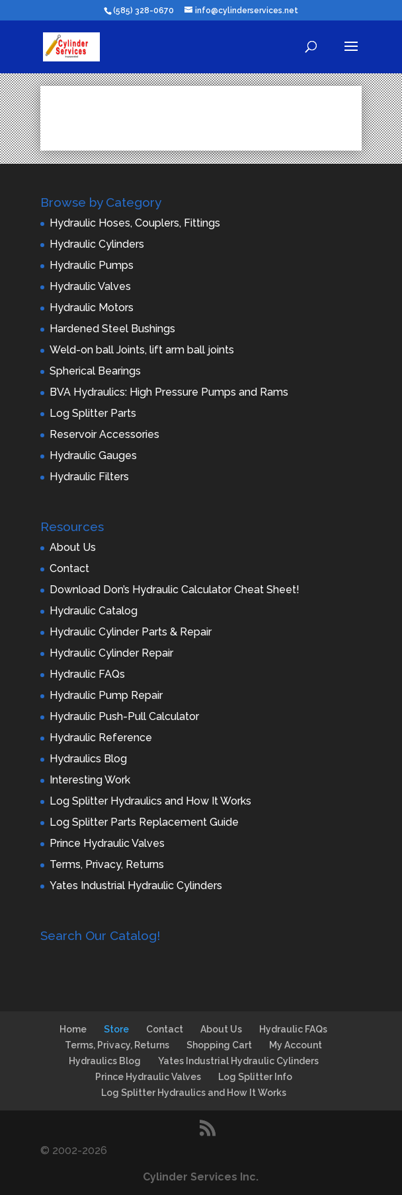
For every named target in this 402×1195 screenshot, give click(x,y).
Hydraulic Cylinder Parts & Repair (131, 632)
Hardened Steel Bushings (112, 328)
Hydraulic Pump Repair (106, 695)
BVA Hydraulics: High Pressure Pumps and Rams (169, 392)
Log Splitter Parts (93, 413)
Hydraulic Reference (101, 737)
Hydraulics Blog (88, 758)
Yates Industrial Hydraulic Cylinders (136, 885)
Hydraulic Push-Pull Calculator (124, 716)
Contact (69, 568)
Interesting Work (90, 780)
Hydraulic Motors (92, 307)
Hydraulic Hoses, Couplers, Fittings (135, 223)
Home (73, 1029)
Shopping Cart (219, 1045)
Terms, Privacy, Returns (107, 864)
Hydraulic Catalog (94, 610)
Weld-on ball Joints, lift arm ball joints (142, 350)
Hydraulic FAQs (87, 674)
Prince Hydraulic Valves (107, 843)
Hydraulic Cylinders (97, 244)
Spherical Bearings (95, 371)
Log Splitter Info (255, 1076)
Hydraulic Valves (90, 286)
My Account (295, 1045)
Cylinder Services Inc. (201, 1177)
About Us (73, 547)
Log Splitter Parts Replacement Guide (144, 822)
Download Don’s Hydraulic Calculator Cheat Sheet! (175, 589)
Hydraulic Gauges (93, 455)
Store (116, 1029)
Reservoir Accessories (104, 434)
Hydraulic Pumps (92, 265)
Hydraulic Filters (89, 476)
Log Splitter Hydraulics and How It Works (150, 801)
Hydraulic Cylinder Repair (111, 653)
